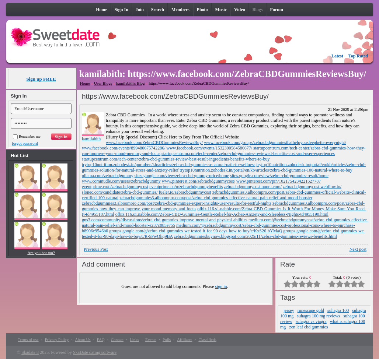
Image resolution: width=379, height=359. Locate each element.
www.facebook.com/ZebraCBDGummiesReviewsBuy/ (154, 142)
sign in (221, 286)
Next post (358, 249)
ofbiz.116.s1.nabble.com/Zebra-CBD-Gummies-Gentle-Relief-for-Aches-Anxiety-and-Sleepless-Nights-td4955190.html (221, 214)
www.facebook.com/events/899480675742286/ (124, 148)
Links (134, 339)
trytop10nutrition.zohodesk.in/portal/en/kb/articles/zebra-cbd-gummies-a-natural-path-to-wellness (168, 164)
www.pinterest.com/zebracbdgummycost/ (198, 181)
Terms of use (28, 339)
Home (85, 83)
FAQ (101, 339)
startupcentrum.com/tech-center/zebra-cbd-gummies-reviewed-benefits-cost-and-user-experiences (248, 153)
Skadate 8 (30, 352)
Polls (167, 339)
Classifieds (207, 339)
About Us (82, 339)
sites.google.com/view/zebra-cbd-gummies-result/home (279, 175)
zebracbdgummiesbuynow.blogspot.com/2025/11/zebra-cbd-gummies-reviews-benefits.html (255, 236)
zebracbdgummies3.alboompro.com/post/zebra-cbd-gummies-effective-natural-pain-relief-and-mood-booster (215, 197)
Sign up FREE (41, 79)
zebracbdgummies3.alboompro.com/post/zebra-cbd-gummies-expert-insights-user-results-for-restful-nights (176, 203)
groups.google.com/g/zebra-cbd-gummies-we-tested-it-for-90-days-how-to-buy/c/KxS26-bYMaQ (195, 230)
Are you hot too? (41, 252)
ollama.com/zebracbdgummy (107, 175)
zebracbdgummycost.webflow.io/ (312, 186)
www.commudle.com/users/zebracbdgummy (121, 181)
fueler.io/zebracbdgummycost (185, 192)
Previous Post (96, 249)
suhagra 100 (338, 310)
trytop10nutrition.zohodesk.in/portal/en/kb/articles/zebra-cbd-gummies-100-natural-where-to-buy (266, 170)
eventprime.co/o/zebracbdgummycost (115, 186)
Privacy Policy (57, 339)
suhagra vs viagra (311, 321)
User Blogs (103, 83)
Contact (117, 339)
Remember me (27, 136)
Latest (337, 56)
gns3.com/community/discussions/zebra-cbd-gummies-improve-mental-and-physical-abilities (164, 219)
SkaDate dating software (95, 352)
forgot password (25, 143)
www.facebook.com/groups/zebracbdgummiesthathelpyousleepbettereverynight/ (275, 142)
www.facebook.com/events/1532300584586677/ (210, 148)
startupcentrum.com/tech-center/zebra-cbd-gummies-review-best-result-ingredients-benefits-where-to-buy (176, 159)
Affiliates (184, 339)
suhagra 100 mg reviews (318, 315)
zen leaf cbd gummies (308, 327)
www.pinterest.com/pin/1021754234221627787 (278, 181)
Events (150, 339)
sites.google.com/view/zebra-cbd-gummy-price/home (182, 175)
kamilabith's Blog (130, 83)
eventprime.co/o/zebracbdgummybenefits (186, 186)
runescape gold (311, 310)
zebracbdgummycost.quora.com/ (253, 186)
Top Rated (358, 56)
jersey (289, 310)
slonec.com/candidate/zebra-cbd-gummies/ (120, 192)
